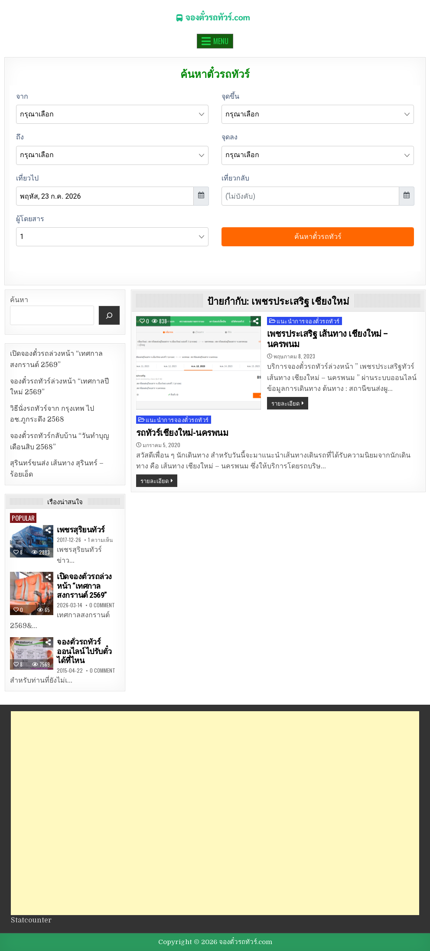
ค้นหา (19, 300)
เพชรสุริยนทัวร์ (81, 529)
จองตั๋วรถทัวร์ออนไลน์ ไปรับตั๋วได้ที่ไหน (84, 651)
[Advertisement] (215, 813)
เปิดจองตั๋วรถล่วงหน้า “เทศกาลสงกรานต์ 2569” (84, 586)
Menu (220, 41)
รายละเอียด (285, 403)
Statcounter (31, 920)
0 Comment (102, 605)
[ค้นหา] (109, 315)
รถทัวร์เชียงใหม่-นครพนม (182, 433)
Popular (23, 517)
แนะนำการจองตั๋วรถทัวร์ (308, 321)
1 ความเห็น (100, 539)
